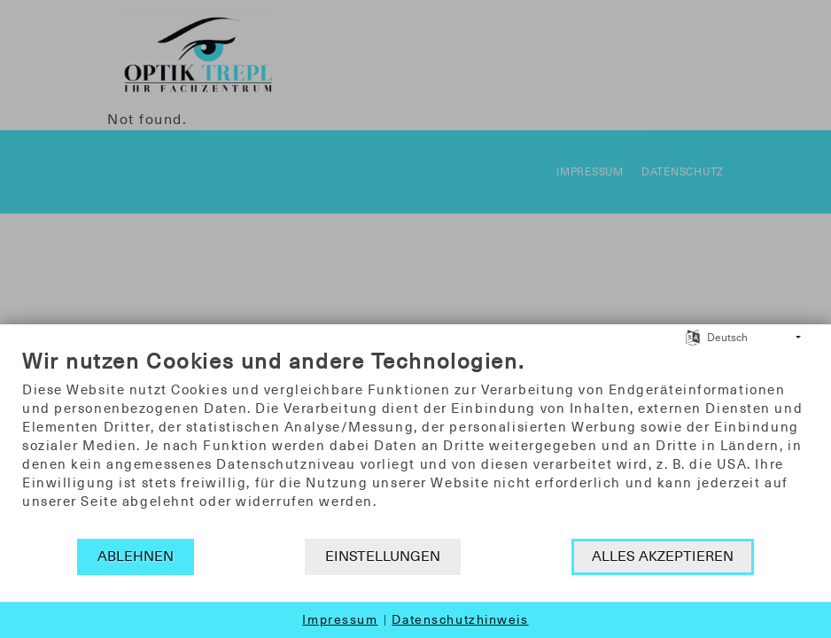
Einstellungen (382, 556)
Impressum (339, 619)
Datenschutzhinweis (460, 619)
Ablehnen (135, 556)
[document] (415, 442)
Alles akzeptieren (663, 556)
